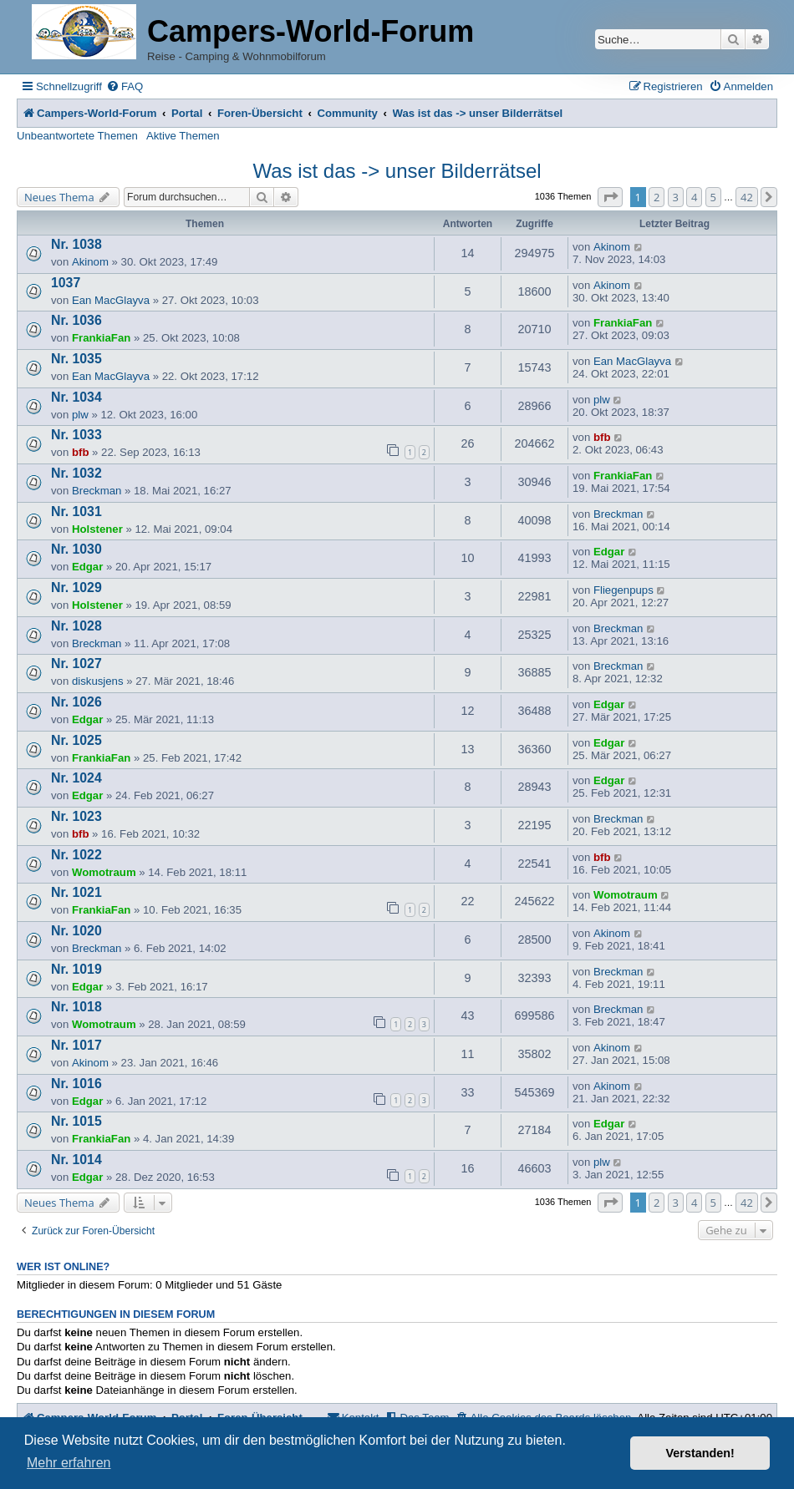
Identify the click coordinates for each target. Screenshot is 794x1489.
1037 (65, 283)
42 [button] (747, 197)
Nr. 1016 (76, 1083)
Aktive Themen (183, 135)
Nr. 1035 (76, 359)
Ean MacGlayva (111, 300)
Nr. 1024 (76, 778)
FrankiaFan (101, 338)
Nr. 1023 (76, 816)
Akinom (90, 262)
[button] (610, 197)
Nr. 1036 (76, 320)
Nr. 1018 (76, 1007)
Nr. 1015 (76, 1121)
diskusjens (98, 681)
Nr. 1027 (76, 663)
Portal (186, 113)
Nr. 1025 (76, 740)
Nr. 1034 (76, 397)
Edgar (87, 566)
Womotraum (104, 872)
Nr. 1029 (76, 587)
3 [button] (676, 197)
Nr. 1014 (76, 1159)
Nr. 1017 (76, 1045)
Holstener (97, 529)
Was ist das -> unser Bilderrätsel (396, 171)
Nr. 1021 (76, 892)
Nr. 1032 (76, 473)
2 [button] (656, 197)
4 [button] (694, 197)
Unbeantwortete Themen (77, 135)
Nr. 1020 (76, 931)
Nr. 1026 (76, 702)
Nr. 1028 (76, 626)
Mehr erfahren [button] (69, 1463)
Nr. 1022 (76, 855)
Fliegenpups (623, 590)
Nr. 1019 (76, 969)
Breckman (96, 490)
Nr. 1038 (76, 244)
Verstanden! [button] (700, 1453)
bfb (80, 452)
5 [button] (713, 197)
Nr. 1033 (76, 435)
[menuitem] (124, 86)
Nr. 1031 (76, 511)
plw (80, 414)
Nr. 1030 (76, 549)
